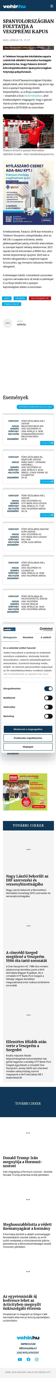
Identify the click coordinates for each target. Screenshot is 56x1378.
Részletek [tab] (28, 637)
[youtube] (20, 1360)
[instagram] (36, 1360)
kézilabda (20, 298)
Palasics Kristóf (11, 304)
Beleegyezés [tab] (10, 637)
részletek (46, 443)
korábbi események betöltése (35, 407)
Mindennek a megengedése (28, 729)
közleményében (33, 95)
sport (6, 298)
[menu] (51, 6)
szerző (20, 321)
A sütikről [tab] (46, 637)
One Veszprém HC (40, 298)
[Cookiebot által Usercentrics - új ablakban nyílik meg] (40, 629)
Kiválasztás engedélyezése (28, 738)
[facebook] (28, 1360)
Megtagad (28, 746)
